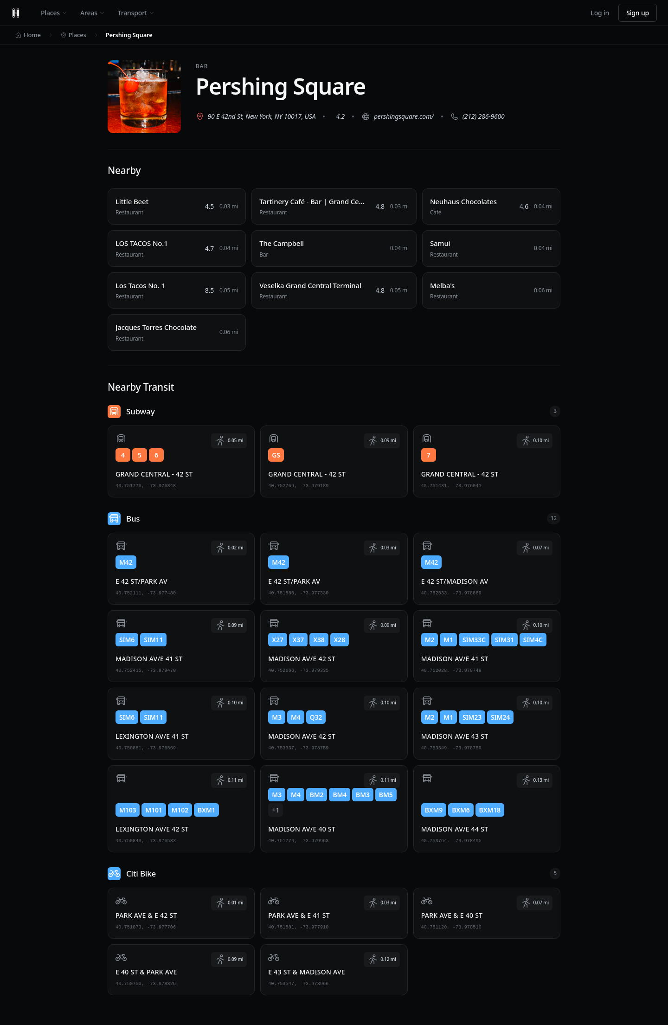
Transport (136, 12)
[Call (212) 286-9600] (478, 116)
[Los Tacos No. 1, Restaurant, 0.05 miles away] (177, 290)
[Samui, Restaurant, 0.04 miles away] (491, 248)
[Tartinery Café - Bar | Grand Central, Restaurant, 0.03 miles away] (334, 206)
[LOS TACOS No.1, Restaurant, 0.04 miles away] (177, 248)
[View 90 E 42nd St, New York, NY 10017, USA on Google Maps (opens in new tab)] (257, 116)
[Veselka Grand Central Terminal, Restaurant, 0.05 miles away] (334, 290)
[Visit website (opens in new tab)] (398, 116)
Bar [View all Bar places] (203, 66)
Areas (92, 12)
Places (54, 12)
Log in (600, 12)
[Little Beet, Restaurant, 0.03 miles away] (177, 206)
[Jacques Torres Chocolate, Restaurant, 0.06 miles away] (177, 332)
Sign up (637, 12)
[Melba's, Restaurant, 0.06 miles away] (491, 290)
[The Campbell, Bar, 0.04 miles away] (334, 248)
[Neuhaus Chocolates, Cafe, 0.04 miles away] (491, 206)
